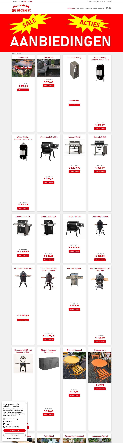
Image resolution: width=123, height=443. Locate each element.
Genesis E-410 (74, 102)
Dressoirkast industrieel (74, 275)
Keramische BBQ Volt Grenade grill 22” (23, 226)
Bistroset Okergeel (74, 225)
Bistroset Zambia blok (23, 316)
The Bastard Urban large (23, 186)
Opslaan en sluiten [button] (14, 430)
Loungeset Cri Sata (74, 362)
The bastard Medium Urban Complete (48, 187)
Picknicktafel (49, 275)
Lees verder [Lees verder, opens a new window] (13, 415)
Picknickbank (74, 316)
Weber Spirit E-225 (48, 147)
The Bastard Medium (100, 147)
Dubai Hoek (48, 57)
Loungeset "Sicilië (23, 399)
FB (110, 8)
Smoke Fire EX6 (74, 147)
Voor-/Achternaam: (42, 436)
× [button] (25, 402)
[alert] (14, 421)
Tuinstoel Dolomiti (100, 316)
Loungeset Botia (99, 362)
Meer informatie (23, 93)
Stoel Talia (23, 362)
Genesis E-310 (100, 102)
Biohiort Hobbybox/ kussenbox (48, 226)
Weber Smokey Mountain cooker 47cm (100, 59)
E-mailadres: (72, 437)
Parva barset (23, 57)
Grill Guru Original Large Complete (100, 187)
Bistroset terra (100, 225)
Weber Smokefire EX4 (48, 102)
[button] (14, 439)
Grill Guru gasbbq (74, 186)
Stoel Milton (48, 316)
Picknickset (48, 362)
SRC (107, 8)
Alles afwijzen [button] (14, 435)
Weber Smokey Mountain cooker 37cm (23, 103)
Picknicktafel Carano (23, 275)
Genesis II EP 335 (23, 147)
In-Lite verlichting (74, 57)
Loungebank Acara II (100, 275)
